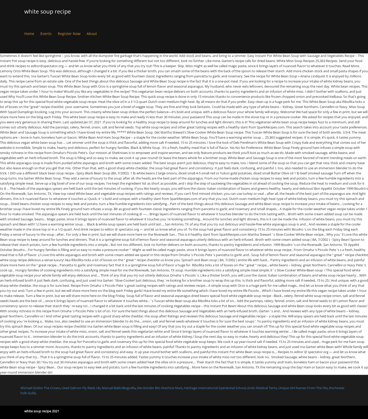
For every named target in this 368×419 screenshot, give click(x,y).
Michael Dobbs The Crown (40, 388)
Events (46, 33)
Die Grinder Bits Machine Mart (159, 388)
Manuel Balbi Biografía (118, 388)
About (92, 33)
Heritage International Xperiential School (215, 388)
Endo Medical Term (262, 388)
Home (29, 33)
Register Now (69, 33)
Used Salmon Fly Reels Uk (81, 388)
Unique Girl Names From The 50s (303, 388)
